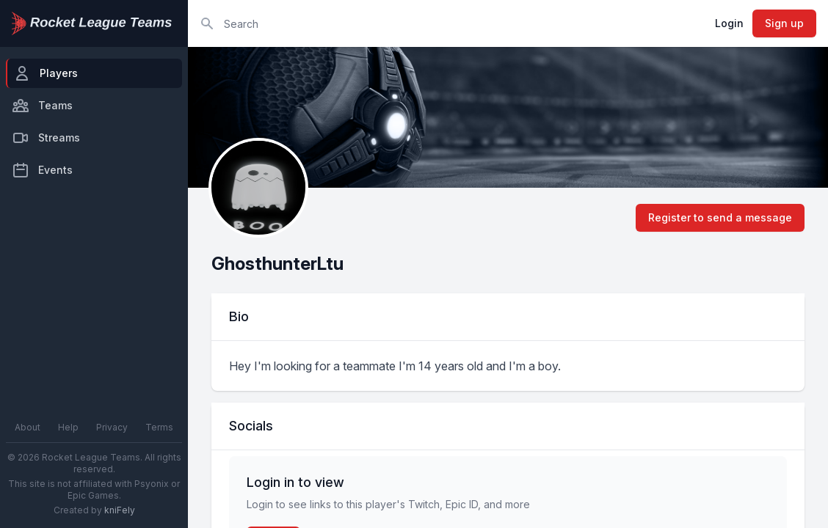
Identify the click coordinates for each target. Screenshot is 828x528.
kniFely (119, 510)
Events (42, 170)
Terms (159, 427)
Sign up (784, 23)
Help (68, 427)
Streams (46, 138)
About (27, 427)
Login (729, 23)
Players (45, 73)
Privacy (112, 427)
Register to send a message (720, 217)
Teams (42, 105)
